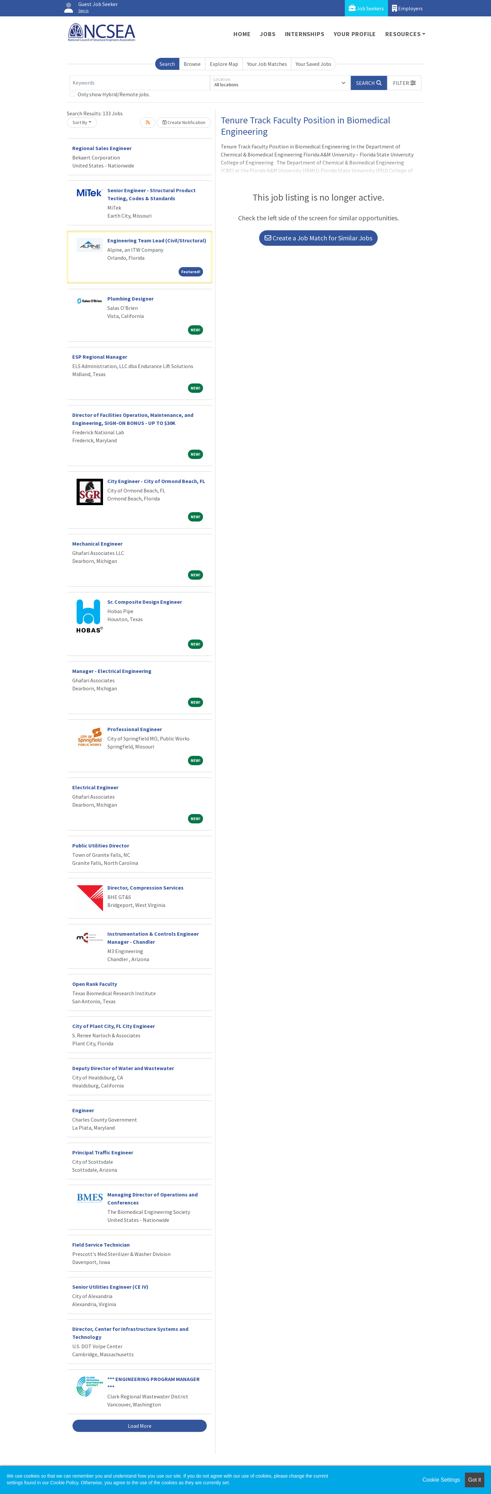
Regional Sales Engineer (101, 148)
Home (242, 34)
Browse (192, 64)
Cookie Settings (441, 1480)
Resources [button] (402, 34)
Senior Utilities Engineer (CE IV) (110, 1286)
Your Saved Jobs (313, 64)
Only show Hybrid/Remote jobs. (114, 94)
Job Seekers (366, 8)
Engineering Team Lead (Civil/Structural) (156, 240)
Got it (474, 1480)
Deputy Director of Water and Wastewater (123, 1068)
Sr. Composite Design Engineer (144, 601)
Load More (140, 1425)
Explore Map (224, 64)
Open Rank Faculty (94, 984)
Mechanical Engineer (97, 543)
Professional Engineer (134, 729)
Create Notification (184, 122)
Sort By (80, 122)
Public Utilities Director (100, 845)
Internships (304, 34)
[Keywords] (140, 83)
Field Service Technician (101, 1244)
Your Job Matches (267, 64)
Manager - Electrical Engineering (112, 671)
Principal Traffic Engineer (102, 1152)
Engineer (83, 1110)
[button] (404, 83)
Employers (407, 8)
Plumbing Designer (130, 298)
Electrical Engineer (95, 787)
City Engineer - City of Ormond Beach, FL (156, 481)
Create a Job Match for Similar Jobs (318, 238)
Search (167, 64)
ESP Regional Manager (99, 356)
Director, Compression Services (145, 887)
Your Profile (355, 34)
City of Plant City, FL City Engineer (113, 1026)
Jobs (267, 34)
